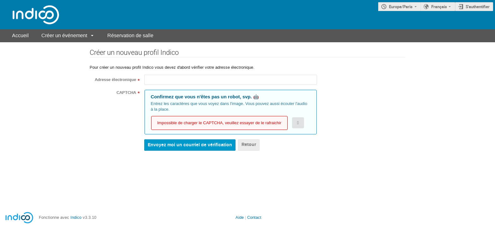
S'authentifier (478, 6)
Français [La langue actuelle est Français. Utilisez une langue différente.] (439, 6)
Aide (240, 217)
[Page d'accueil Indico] (29, 14)
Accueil (20, 35)
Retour (249, 144)
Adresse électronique (115, 80)
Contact (254, 217)
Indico (75, 217)
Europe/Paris (401, 6)
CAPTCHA (126, 93)
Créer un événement (64, 35)
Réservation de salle (130, 35)
